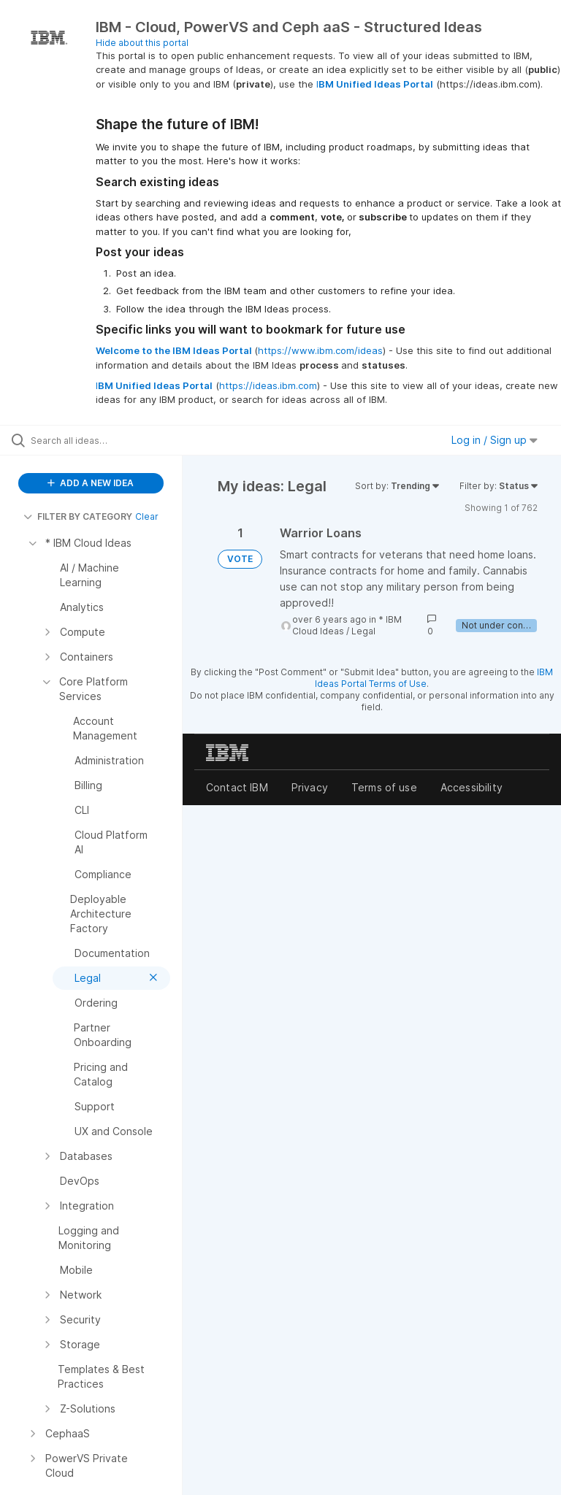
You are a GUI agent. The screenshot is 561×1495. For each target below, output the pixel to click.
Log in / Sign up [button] (494, 440)
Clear (147, 516)
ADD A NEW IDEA (90, 482)
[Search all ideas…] (98, 440)
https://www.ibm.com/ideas (320, 350)
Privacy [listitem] (309, 787)
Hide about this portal (142, 42)
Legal (363, 631)
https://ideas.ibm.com (268, 385)
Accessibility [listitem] (471, 787)
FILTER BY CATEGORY (77, 516)
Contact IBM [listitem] (237, 787)
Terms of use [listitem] (384, 787)
